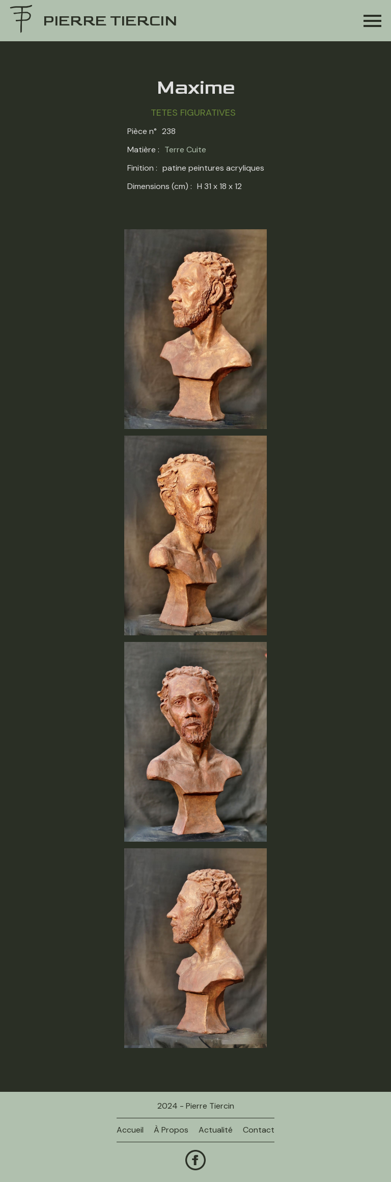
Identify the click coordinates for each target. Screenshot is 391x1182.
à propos (171, 1129)
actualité (216, 1129)
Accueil (130, 1129)
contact (258, 1129)
